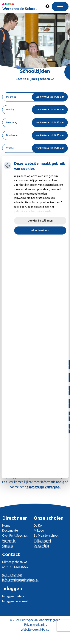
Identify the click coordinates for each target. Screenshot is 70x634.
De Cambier (41, 545)
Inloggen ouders (13, 596)
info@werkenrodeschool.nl (20, 579)
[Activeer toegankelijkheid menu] (47, 6)
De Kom (39, 525)
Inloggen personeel (15, 601)
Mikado (39, 530)
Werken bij (9, 540)
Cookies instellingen (40, 220)
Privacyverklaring (35, 624)
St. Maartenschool (46, 535)
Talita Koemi (42, 540)
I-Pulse (44, 629)
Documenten (10, 530)
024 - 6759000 (12, 574)
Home (6, 525)
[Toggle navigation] (60, 6)
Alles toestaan (40, 230)
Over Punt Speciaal (14, 535)
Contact (7, 545)
